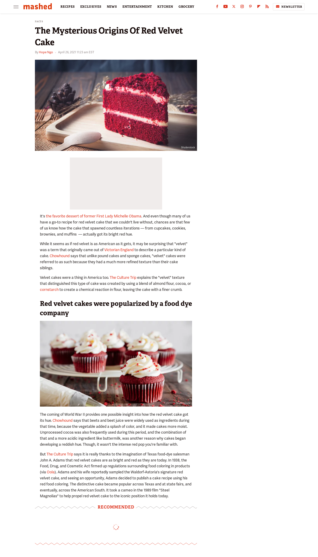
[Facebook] (217, 7)
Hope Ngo (46, 52)
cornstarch (49, 289)
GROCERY (186, 7)
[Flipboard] (258, 7)
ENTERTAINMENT (137, 7)
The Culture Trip (123, 277)
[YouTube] (225, 7)
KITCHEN (165, 7)
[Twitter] (233, 7)
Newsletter (288, 7)
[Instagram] (242, 7)
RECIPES (67, 7)
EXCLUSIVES (90, 7)
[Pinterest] (250, 7)
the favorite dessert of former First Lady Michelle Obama (93, 216)
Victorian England (119, 249)
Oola (51, 472)
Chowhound (60, 255)
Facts (39, 21)
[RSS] (267, 7)
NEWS (112, 7)
